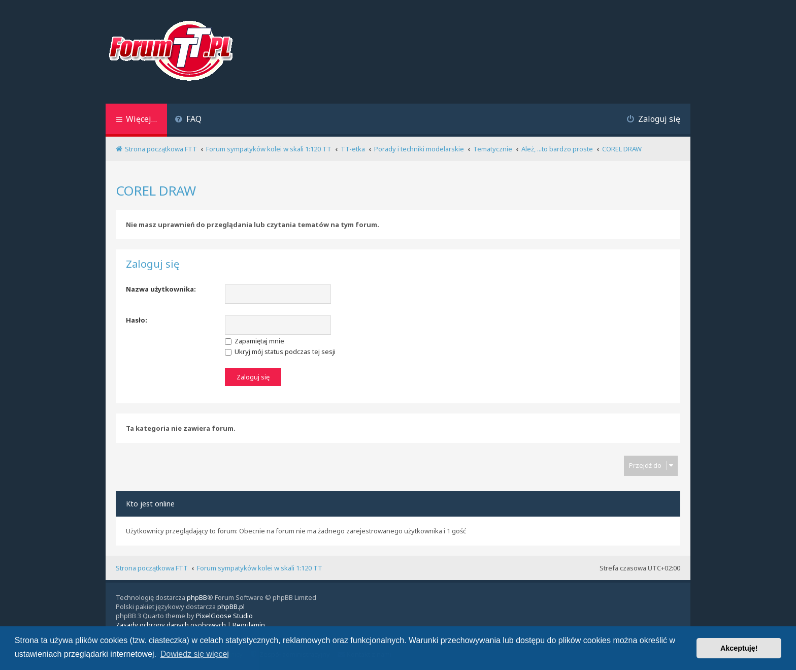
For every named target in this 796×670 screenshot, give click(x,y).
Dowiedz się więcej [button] (194, 654)
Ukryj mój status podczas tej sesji (280, 351)
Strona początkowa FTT (152, 567)
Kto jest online (150, 503)
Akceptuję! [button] (739, 648)
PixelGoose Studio (224, 615)
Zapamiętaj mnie (254, 340)
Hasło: (136, 320)
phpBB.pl (231, 606)
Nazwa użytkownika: (161, 289)
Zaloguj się (152, 264)
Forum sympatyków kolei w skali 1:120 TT (259, 567)
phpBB (197, 597)
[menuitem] (188, 120)
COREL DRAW (155, 190)
